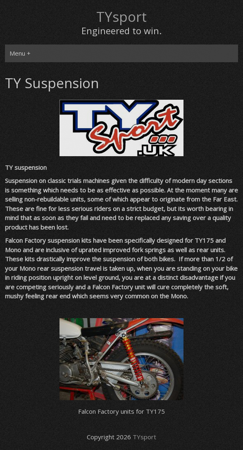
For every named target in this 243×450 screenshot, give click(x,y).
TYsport (121, 16)
